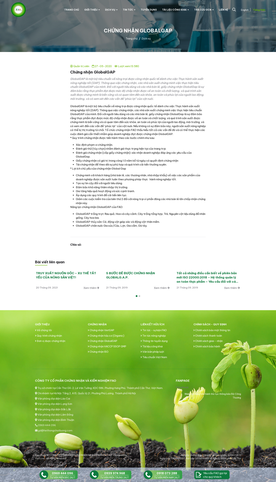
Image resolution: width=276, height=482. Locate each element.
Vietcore (40, 458)
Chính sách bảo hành (206, 346)
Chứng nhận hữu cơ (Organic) (106, 335)
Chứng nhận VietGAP (101, 330)
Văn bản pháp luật (152, 351)
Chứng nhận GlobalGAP (102, 341)
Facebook (182, 387)
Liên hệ (223, 9)
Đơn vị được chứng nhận (50, 341)
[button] (136, 296)
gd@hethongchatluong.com (53, 430)
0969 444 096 (45, 425)
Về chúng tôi (43, 330)
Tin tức (129, 9)
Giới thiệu (92, 9)
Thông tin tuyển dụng (154, 341)
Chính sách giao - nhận (208, 341)
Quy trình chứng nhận (48, 335)
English (244, 9)
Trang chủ (71, 9)
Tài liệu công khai (175, 9)
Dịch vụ (111, 9)
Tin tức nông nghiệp (153, 335)
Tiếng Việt (258, 9)
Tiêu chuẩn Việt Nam (154, 357)
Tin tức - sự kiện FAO (154, 330)
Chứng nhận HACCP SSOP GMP (107, 346)
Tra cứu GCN (204, 9)
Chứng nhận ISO (98, 351)
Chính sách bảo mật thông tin (211, 330)
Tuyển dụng (149, 9)
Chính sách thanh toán (207, 335)
